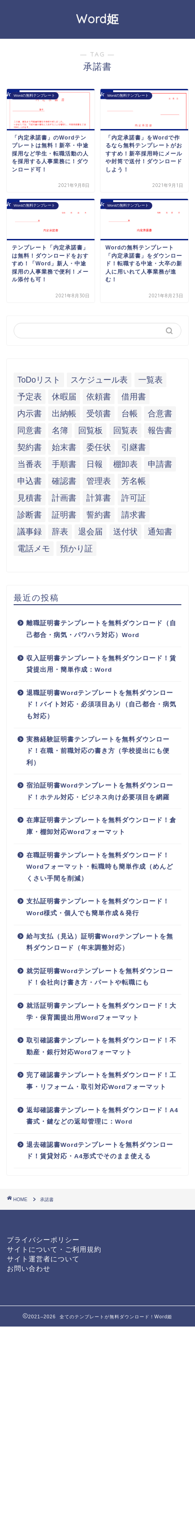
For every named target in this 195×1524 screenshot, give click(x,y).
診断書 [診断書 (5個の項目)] (29, 514)
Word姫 (97, 18)
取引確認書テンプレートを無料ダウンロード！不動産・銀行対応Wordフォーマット (101, 1046)
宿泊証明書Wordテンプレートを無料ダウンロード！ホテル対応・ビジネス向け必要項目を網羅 (99, 791)
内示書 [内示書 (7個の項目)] (29, 413)
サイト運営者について (43, 1259)
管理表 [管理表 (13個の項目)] (98, 481)
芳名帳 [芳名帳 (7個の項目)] (133, 481)
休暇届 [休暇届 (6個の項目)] (64, 396)
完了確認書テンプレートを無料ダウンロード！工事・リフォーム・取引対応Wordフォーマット (101, 1081)
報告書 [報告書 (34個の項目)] (160, 430)
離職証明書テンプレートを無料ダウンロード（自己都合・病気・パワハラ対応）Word (101, 629)
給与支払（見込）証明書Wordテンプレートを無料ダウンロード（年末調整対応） (99, 942)
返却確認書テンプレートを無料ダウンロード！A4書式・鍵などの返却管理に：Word (102, 1116)
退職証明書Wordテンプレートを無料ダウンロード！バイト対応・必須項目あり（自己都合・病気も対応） (101, 704)
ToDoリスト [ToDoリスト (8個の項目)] (38, 379)
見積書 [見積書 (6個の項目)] (29, 498)
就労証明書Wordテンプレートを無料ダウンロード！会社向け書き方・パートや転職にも (99, 977)
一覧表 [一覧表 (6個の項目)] (150, 379)
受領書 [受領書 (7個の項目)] (98, 413)
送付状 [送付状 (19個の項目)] (125, 531)
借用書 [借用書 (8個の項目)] (133, 396)
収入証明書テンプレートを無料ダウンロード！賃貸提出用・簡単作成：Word (101, 664)
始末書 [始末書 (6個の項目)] (64, 447)
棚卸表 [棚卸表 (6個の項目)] (125, 464)
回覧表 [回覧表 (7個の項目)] (125, 430)
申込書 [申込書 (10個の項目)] (29, 481)
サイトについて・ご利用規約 (54, 1249)
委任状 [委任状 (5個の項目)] (98, 447)
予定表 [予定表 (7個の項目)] (29, 396)
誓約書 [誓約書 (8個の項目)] (98, 514)
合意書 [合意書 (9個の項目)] (160, 413)
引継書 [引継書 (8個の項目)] (133, 447)
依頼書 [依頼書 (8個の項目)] (98, 396)
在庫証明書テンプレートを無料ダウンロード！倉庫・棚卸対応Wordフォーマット (101, 826)
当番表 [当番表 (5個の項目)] (29, 464)
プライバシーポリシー (43, 1240)
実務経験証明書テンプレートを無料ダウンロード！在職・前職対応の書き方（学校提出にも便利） (98, 751)
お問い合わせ (28, 1268)
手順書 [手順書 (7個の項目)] (64, 464)
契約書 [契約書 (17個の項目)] (29, 447)
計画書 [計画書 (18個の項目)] (64, 498)
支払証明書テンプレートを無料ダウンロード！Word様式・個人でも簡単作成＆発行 (98, 907)
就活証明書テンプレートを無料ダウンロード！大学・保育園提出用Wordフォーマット (101, 1011)
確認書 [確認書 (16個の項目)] (64, 481)
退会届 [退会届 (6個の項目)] (90, 531)
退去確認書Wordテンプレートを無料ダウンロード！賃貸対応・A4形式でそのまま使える (99, 1150)
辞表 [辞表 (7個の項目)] (60, 531)
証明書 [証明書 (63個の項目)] (64, 514)
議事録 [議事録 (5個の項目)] (29, 531)
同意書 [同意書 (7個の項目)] (29, 430)
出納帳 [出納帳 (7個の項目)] (64, 413)
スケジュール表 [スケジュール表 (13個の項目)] (99, 379)
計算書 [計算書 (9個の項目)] (98, 498)
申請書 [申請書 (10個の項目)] (160, 464)
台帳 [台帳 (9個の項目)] (129, 413)
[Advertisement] (97, 1424)
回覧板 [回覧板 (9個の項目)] (90, 430)
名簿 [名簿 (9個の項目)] (60, 430)
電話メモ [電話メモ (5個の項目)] (33, 548)
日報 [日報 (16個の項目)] (94, 464)
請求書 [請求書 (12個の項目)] (133, 514)
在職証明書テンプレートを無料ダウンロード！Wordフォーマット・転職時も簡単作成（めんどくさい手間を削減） (99, 867)
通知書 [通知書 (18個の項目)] (160, 531)
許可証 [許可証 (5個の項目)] (133, 498)
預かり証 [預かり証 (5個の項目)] (76, 548)
